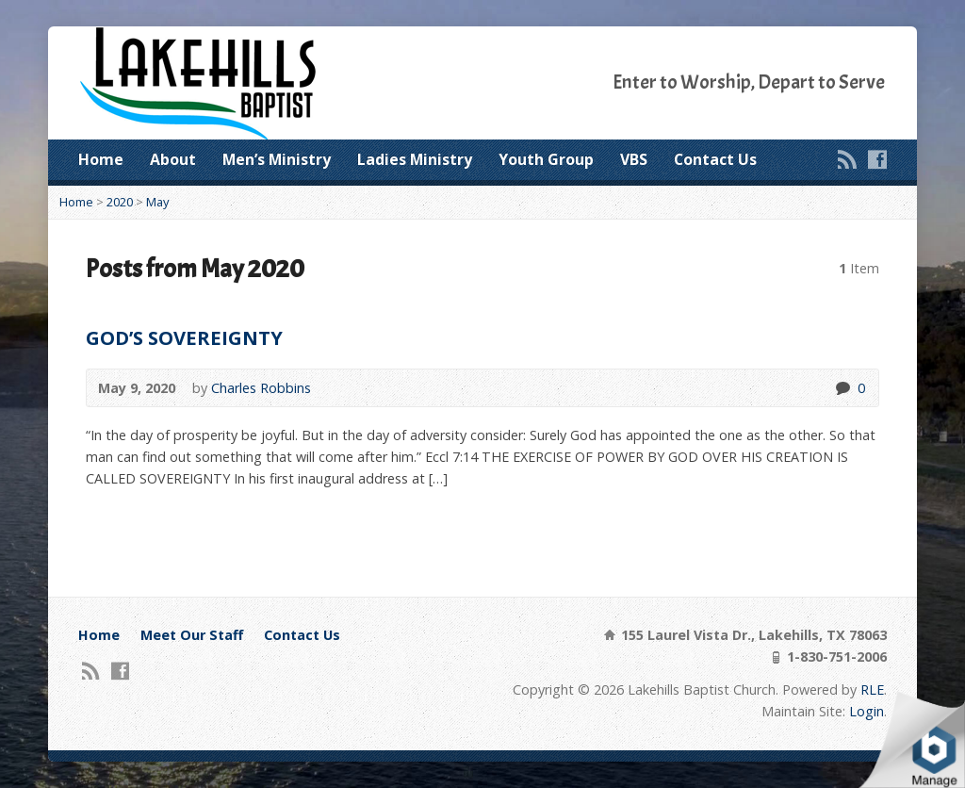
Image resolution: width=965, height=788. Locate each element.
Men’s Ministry (276, 159)
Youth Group (546, 159)
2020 (119, 201)
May (157, 201)
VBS (633, 159)
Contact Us (715, 159)
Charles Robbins (261, 388)
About (173, 159)
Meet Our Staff (191, 635)
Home (100, 159)
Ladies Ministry (414, 159)
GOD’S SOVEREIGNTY (184, 337)
